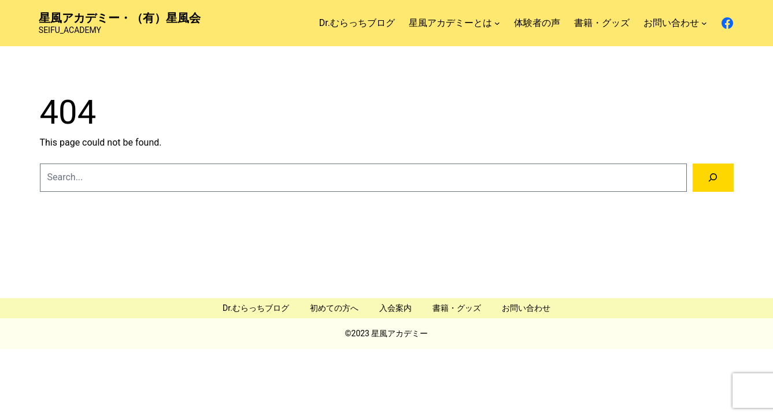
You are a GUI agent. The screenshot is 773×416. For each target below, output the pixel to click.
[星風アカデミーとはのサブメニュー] (497, 23)
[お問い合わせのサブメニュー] (704, 23)
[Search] (713, 178)
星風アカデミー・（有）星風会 (120, 18)
